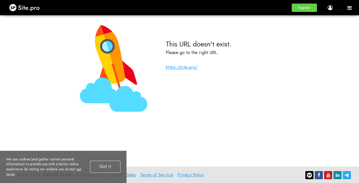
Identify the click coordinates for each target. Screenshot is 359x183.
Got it (105, 166)
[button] (304, 8)
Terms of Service (156, 175)
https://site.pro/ (182, 67)
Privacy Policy (190, 175)
